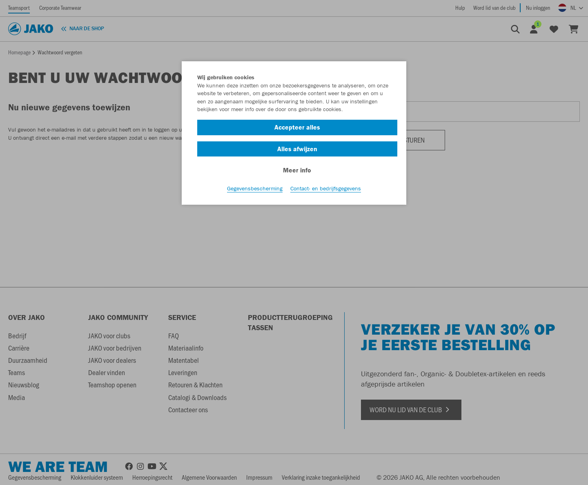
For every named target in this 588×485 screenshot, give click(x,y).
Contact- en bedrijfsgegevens (325, 188)
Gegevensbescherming (255, 188)
